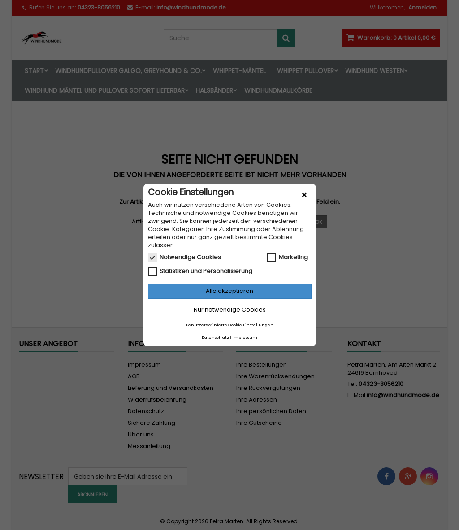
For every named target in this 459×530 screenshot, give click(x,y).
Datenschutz (215, 337)
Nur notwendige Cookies (230, 309)
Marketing (287, 257)
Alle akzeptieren (229, 290)
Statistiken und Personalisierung (200, 271)
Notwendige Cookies (184, 257)
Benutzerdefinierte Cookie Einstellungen (229, 325)
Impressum (244, 337)
